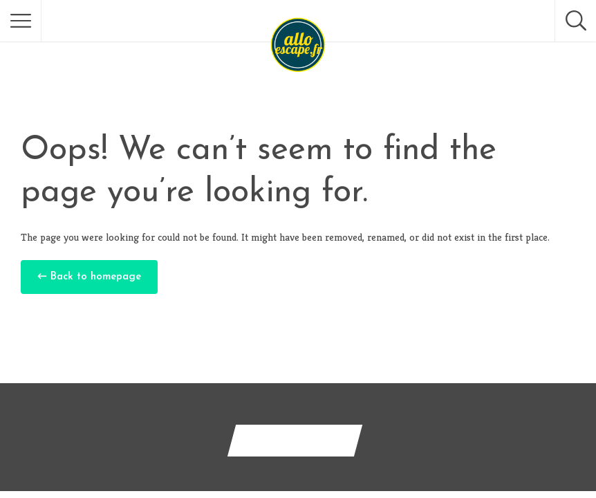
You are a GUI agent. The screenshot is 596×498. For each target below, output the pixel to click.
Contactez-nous (295, 440)
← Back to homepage (89, 277)
